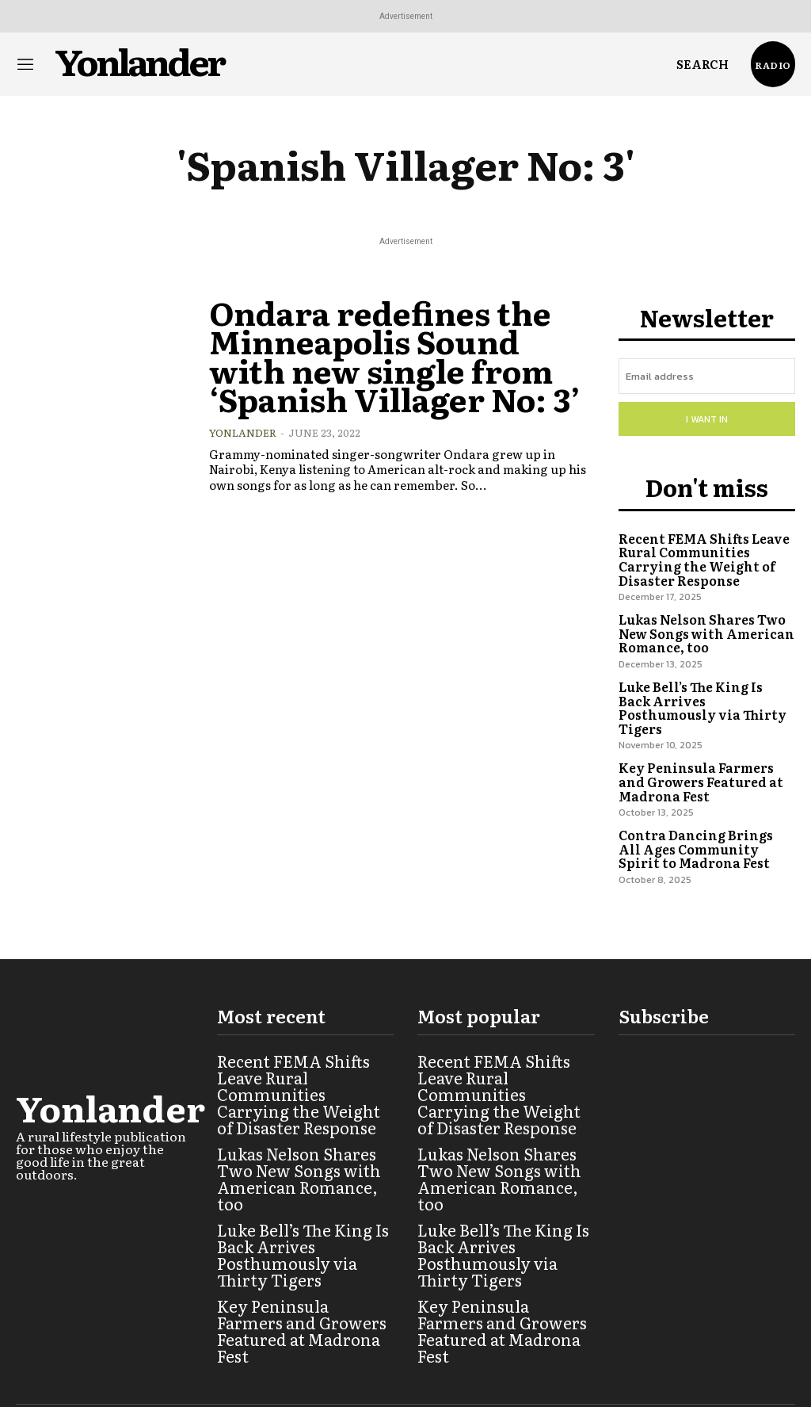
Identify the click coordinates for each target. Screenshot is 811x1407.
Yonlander (242, 419)
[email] (707, 375)
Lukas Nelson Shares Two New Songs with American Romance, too (700, 622)
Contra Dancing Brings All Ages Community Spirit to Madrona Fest (701, 816)
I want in (707, 416)
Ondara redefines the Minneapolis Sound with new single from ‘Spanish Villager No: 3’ (390, 348)
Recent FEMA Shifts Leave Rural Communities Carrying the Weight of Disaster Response (699, 551)
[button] (702, 64)
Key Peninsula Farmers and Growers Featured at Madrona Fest (704, 751)
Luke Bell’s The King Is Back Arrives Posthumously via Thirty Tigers (703, 687)
